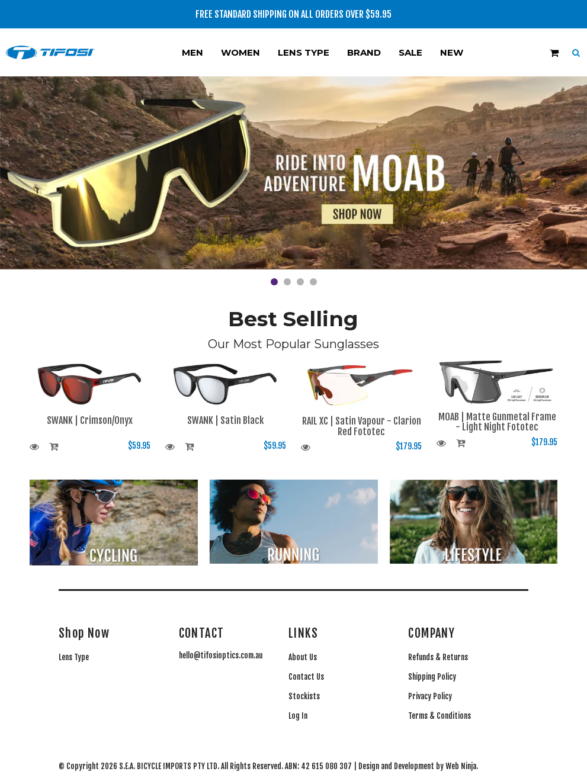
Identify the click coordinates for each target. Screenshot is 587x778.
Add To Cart (55, 448)
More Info (35, 448)
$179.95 (409, 446)
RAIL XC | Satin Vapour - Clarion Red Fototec (361, 426)
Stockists (304, 696)
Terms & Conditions (439, 716)
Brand (364, 52)
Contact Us (306, 676)
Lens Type (303, 52)
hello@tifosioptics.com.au (220, 655)
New (451, 52)
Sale (410, 52)
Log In (297, 716)
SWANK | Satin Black (225, 420)
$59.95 (139, 446)
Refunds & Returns (438, 657)
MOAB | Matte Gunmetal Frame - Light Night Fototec (497, 422)
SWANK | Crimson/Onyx (90, 420)
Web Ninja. (461, 766)
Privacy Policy (430, 696)
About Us (302, 657)
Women (240, 52)
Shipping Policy (432, 676)
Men (192, 52)
